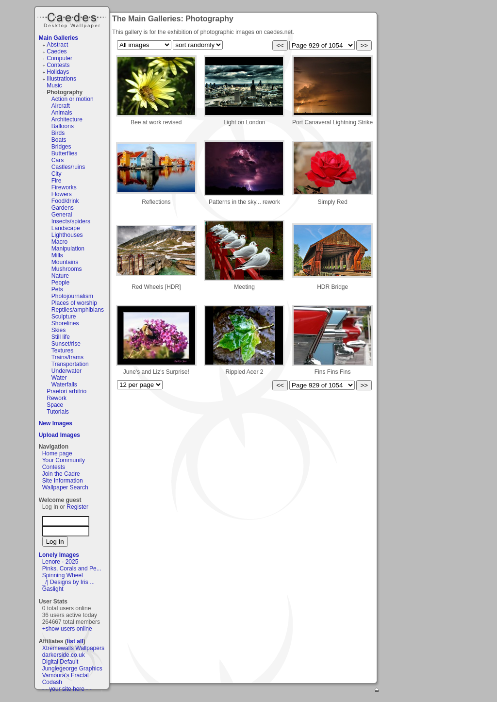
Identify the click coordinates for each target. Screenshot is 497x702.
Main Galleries (58, 37)
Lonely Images (59, 555)
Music (54, 85)
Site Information (62, 480)
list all (75, 641)
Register (77, 506)
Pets (57, 289)
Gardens (62, 207)
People (60, 282)
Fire (56, 180)
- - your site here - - (67, 688)
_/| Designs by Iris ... (68, 582)
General (61, 214)
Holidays (58, 71)
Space (55, 404)
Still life (60, 337)
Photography (65, 92)
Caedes (73, 19)
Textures (62, 350)
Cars (57, 160)
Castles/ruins (68, 167)
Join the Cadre (61, 473)
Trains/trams (67, 357)
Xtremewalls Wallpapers (73, 648)
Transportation (70, 364)
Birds (58, 133)
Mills (57, 255)
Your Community (63, 460)
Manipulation (67, 248)
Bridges (61, 146)
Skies (58, 330)
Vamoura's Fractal (65, 675)
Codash (52, 682)
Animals (61, 112)
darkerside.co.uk (63, 655)
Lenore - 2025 (60, 561)
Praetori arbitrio (66, 391)
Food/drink (65, 201)
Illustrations (61, 78)
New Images (55, 423)
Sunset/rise (66, 343)
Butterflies (64, 153)
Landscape (65, 228)
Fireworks (64, 187)
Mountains (64, 262)
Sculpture (63, 316)
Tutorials (58, 411)
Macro (59, 241)
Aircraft (60, 105)
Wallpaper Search (65, 487)
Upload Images (59, 435)
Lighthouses (67, 235)
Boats (58, 139)
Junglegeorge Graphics (72, 668)
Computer (59, 58)
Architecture (67, 119)
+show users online (67, 628)
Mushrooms (66, 269)
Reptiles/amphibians (77, 309)
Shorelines (65, 323)
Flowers (61, 194)
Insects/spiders (70, 221)
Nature (60, 275)
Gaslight (53, 588)
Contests (58, 65)
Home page (57, 453)
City (56, 173)
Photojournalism (72, 296)
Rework (56, 398)
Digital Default (60, 661)
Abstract (57, 44)
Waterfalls (64, 384)
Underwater (66, 371)
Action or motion (72, 99)
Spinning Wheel (62, 575)
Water (59, 377)
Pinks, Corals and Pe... (71, 568)
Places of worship (74, 303)
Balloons (62, 126)
